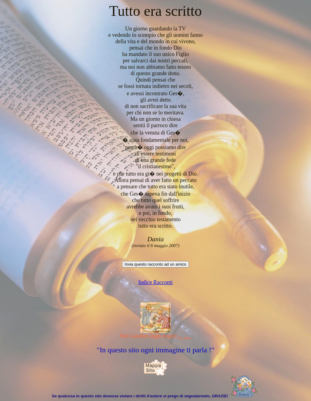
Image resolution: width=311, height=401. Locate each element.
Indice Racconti (155, 282)
